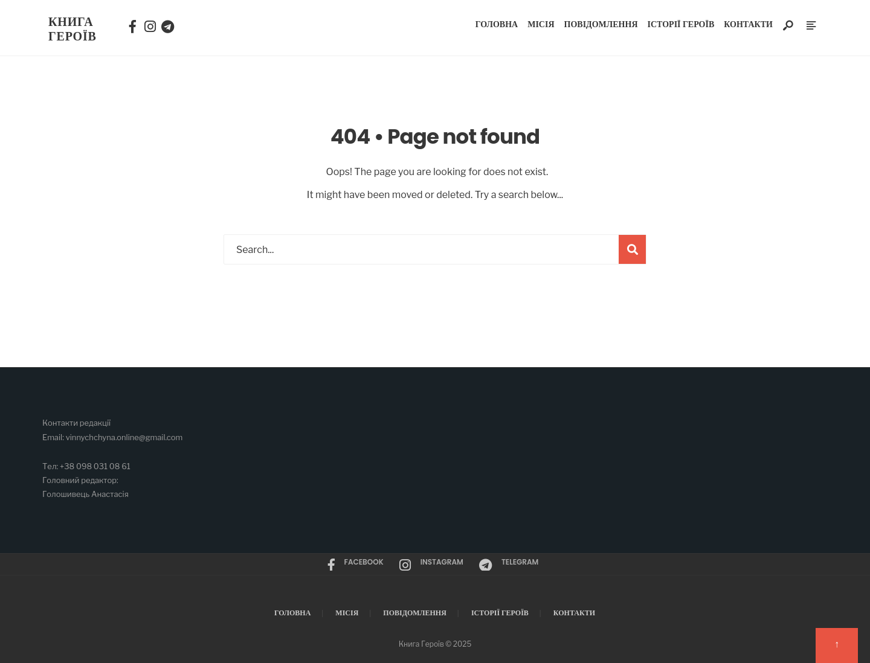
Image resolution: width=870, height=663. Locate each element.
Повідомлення (601, 24)
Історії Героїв (681, 24)
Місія (540, 24)
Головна (496, 24)
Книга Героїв (72, 29)
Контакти (748, 24)
